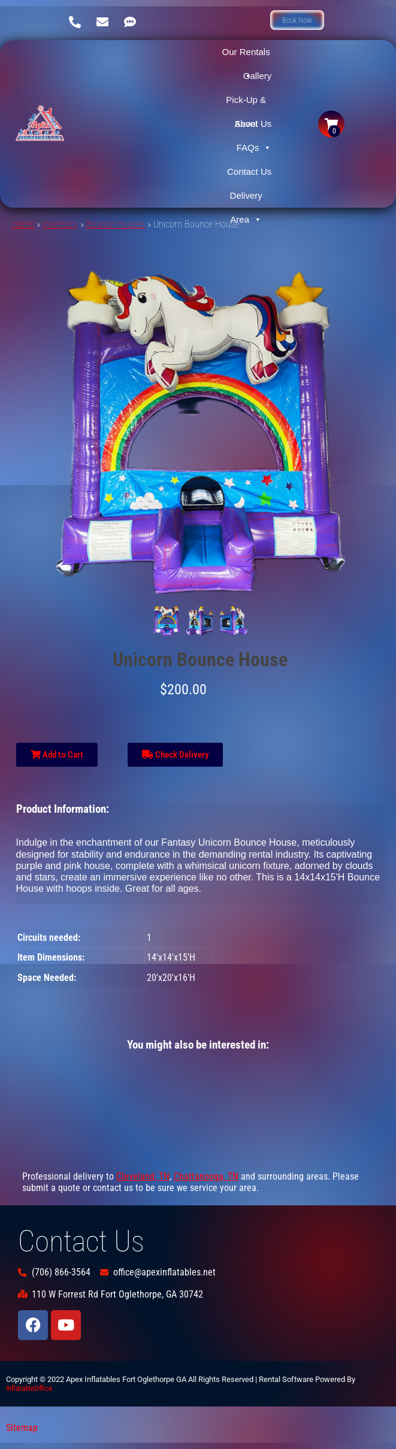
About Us (253, 124)
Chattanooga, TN (206, 1176)
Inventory (60, 224)
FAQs (254, 148)
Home (23, 224)
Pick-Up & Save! (246, 103)
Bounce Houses (115, 224)
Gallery (257, 76)
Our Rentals (246, 55)
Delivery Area (246, 199)
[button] (297, 20)
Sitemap (22, 1427)
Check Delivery (175, 754)
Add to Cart (57, 754)
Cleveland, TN (143, 1176)
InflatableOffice (29, 1388)
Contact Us (249, 171)
